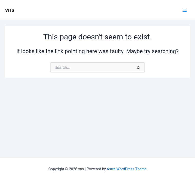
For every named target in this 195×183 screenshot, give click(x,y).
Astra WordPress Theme (127, 169)
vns (9, 9)
